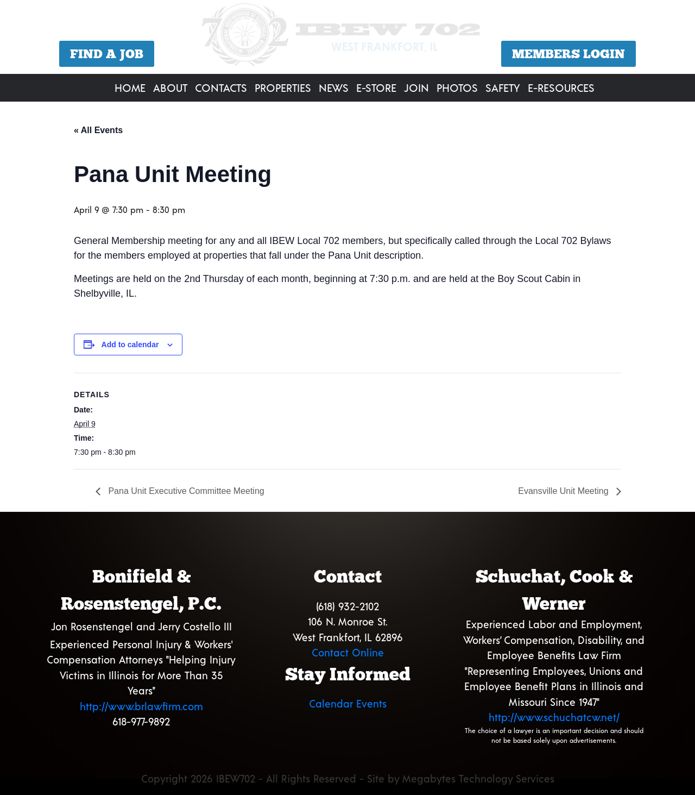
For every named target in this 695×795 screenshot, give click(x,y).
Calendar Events (348, 703)
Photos (457, 87)
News (334, 87)
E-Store (376, 87)
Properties (283, 87)
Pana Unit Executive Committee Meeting (185, 491)
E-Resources (561, 87)
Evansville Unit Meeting (564, 491)
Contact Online (348, 652)
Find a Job (106, 53)
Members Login (568, 53)
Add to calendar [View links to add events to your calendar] (130, 344)
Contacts (221, 87)
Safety (502, 87)
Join (416, 87)
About (170, 87)
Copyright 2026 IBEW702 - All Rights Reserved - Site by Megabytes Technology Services (347, 778)
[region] (347, 38)
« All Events (98, 130)
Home (130, 87)
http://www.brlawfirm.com (141, 706)
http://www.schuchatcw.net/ (554, 717)
